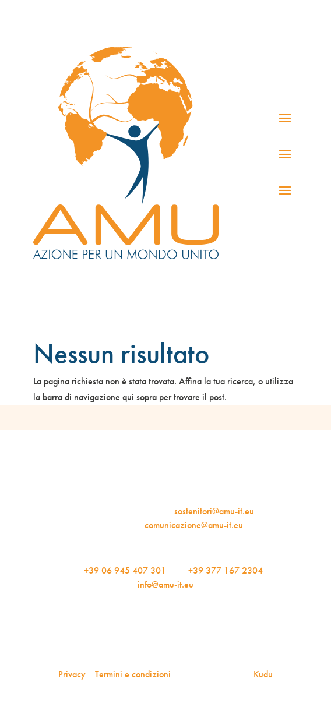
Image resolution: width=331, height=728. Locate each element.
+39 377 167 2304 (225, 570)
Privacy (72, 674)
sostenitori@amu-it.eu (214, 511)
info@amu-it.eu (165, 584)
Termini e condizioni (133, 674)
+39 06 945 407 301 (125, 570)
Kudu (263, 674)
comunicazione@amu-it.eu (194, 525)
